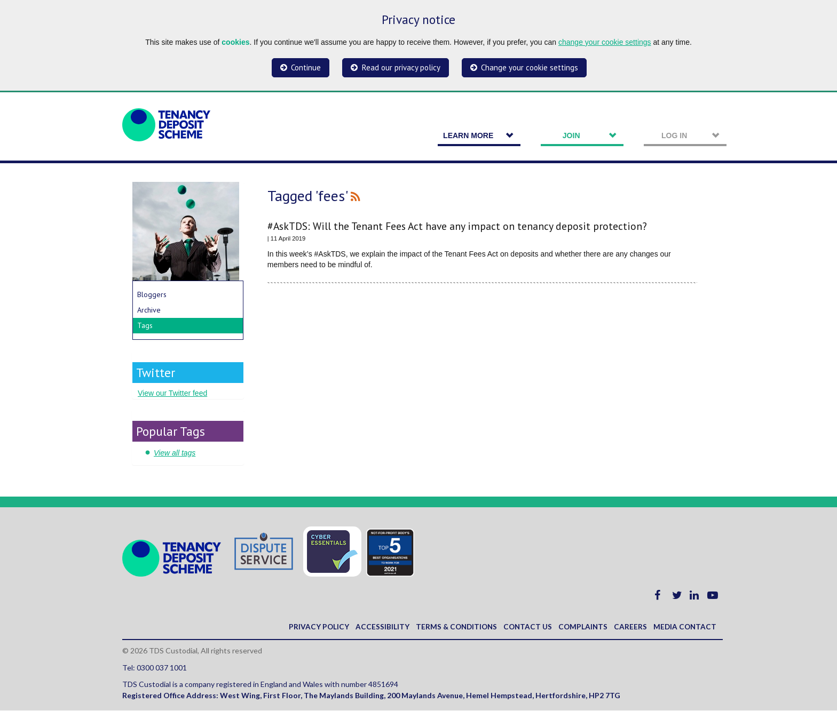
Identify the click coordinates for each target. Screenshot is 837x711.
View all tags (174, 453)
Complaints (581, 627)
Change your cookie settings (529, 67)
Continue (306, 67)
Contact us (524, 627)
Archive (149, 310)
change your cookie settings (604, 42)
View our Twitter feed (172, 393)
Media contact (684, 627)
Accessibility (375, 627)
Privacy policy (311, 627)
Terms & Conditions (451, 627)
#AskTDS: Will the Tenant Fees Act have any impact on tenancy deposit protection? (457, 225)
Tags (145, 325)
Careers (628, 627)
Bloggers (152, 294)
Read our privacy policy (401, 67)
